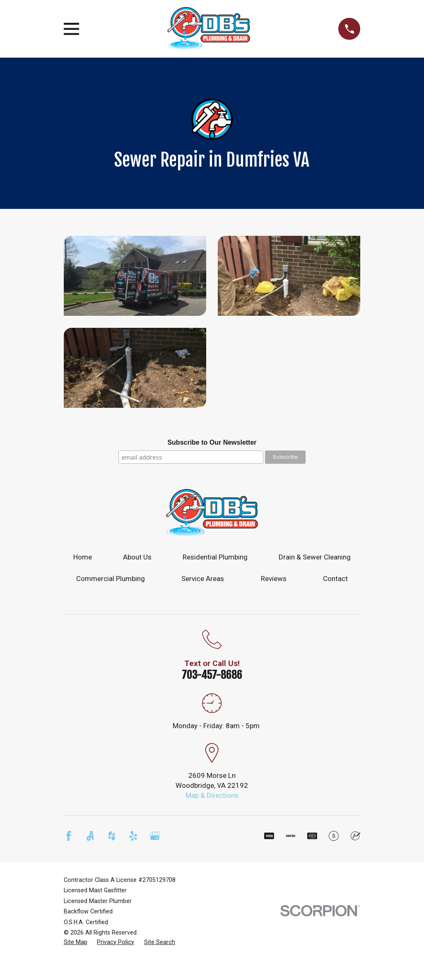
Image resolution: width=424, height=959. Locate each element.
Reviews (274, 578)
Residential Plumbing (215, 557)
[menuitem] (75, 942)
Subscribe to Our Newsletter (211, 442)
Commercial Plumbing (110, 578)
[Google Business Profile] (155, 836)
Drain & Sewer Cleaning (315, 557)
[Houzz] (112, 836)
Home (82, 557)
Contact (335, 578)
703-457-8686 (212, 674)
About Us (137, 557)
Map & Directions (212, 795)
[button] (135, 276)
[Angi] (90, 836)
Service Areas (202, 578)
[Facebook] (69, 836)
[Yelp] (133, 836)
